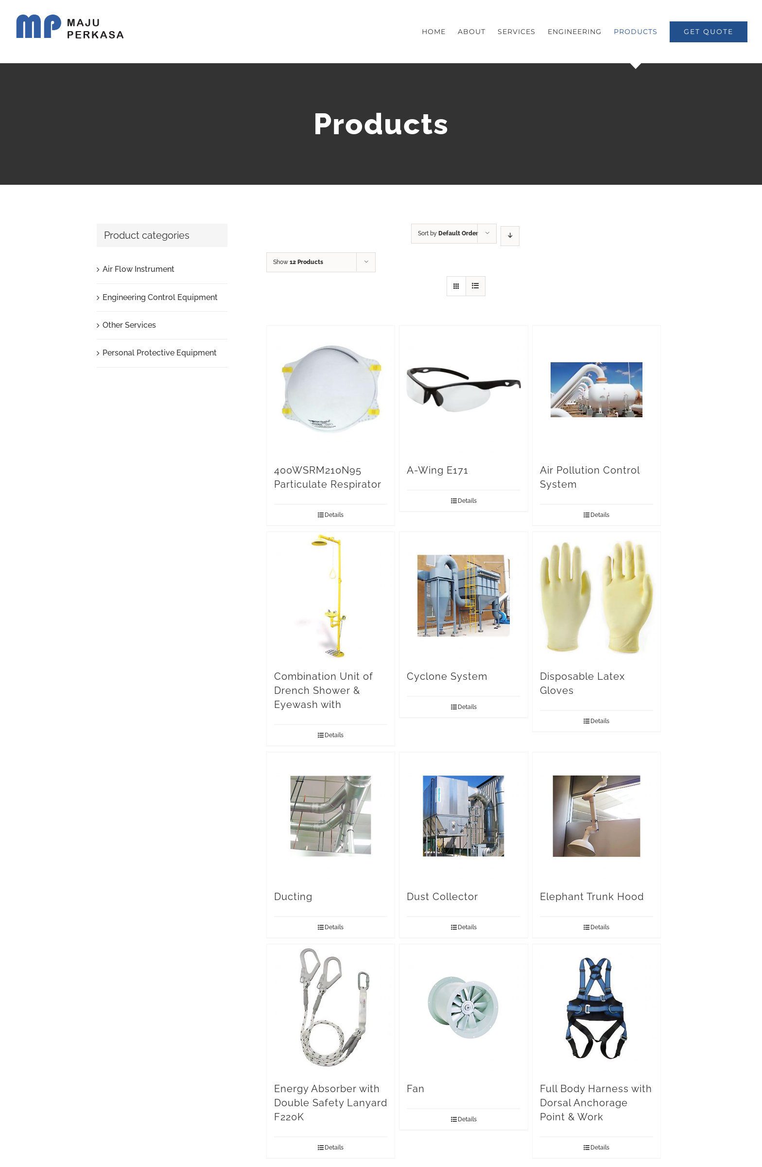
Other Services (129, 325)
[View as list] (475, 286)
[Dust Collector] (463, 816)
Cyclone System (447, 676)
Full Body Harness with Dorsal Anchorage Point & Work (596, 1103)
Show (298, 262)
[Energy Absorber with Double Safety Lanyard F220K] (331, 1008)
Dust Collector (442, 896)
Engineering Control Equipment (160, 297)
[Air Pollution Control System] (596, 390)
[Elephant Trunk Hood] (596, 816)
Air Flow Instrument (138, 269)
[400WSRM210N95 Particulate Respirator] (331, 390)
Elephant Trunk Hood (592, 896)
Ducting (293, 896)
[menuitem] (440, 31)
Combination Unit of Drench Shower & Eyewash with (323, 690)
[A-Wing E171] (463, 390)
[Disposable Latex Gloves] (596, 596)
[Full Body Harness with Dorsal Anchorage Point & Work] (596, 1008)
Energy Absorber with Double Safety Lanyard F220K (330, 1103)
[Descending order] (510, 236)
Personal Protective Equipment (160, 352)
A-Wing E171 (437, 470)
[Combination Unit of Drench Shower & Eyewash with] (331, 596)
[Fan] (463, 1008)
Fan (416, 1089)
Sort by (448, 233)
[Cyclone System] (463, 596)
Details (334, 515)
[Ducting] (331, 816)
